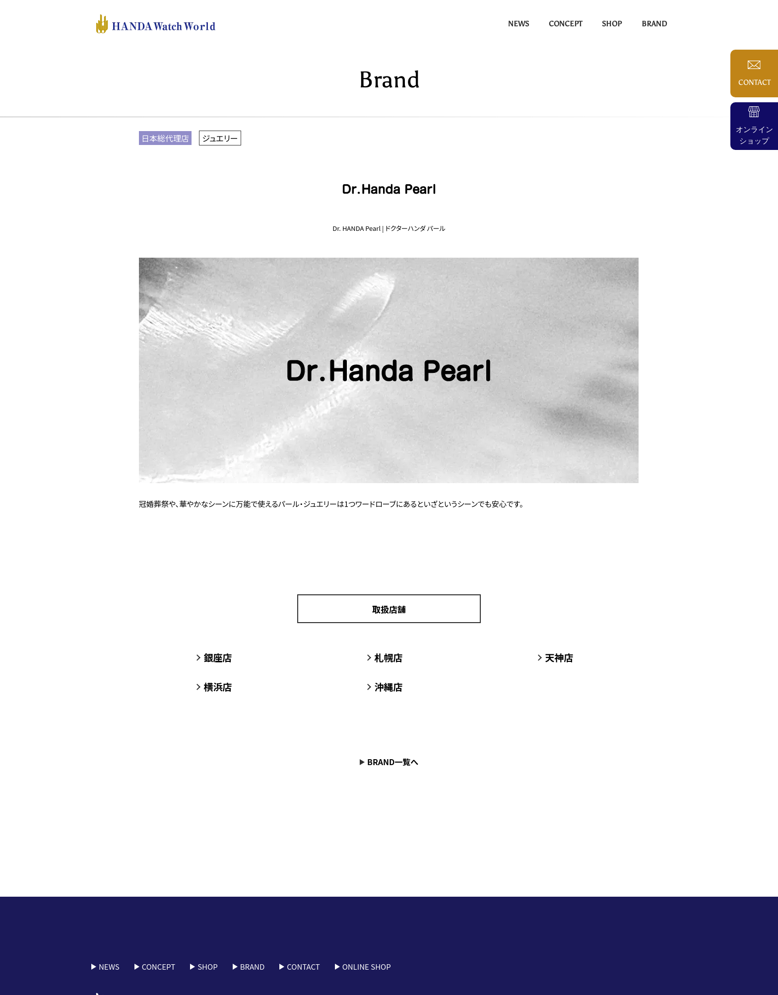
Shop (612, 23)
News (518, 23)
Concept (565, 23)
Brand (654, 23)
